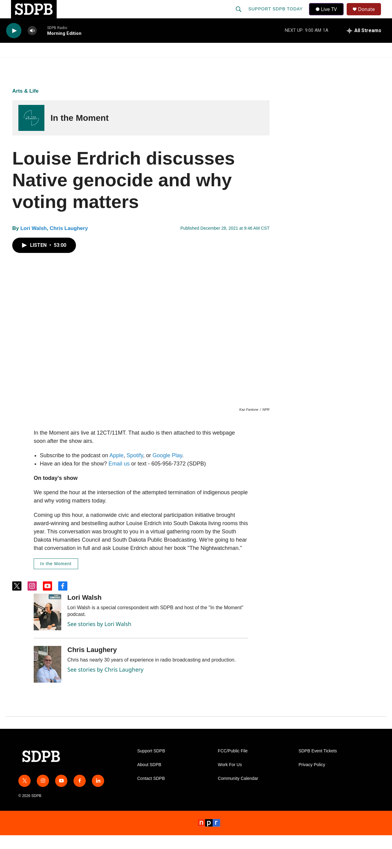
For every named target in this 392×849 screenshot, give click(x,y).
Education (161, 63)
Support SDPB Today (276, 15)
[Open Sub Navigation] (45, 63)
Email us (119, 477)
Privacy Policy (312, 778)
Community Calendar (238, 792)
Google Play (167, 469)
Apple (116, 469)
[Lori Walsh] (47, 625)
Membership (252, 63)
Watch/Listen (23, 63)
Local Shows (205, 63)
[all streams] (364, 44)
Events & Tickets (303, 63)
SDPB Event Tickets (318, 764)
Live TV (328, 16)
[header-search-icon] (239, 16)
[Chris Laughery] (47, 678)
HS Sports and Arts (108, 63)
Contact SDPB (151, 792)
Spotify (134, 469)
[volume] (32, 44)
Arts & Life (25, 105)
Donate (370, 16)
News (62, 63)
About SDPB (149, 778)
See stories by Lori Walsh (99, 637)
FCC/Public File (232, 764)
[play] (14, 44)
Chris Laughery (69, 242)
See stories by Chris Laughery (105, 683)
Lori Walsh (33, 242)
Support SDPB (151, 764)
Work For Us (230, 778)
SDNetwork (355, 63)
